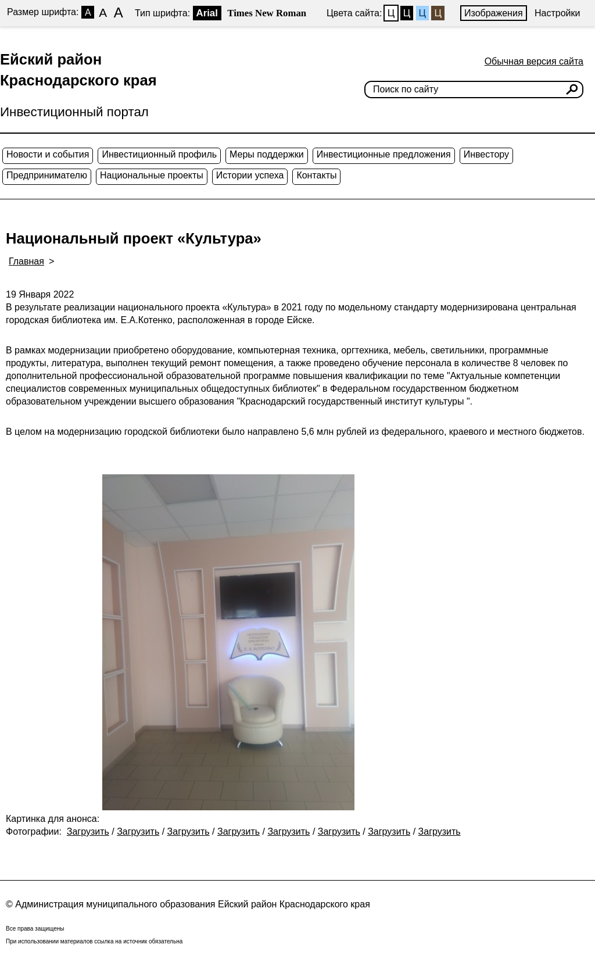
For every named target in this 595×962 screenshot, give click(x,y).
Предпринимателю (46, 175)
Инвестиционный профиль (159, 154)
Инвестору (486, 154)
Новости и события (47, 154)
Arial (207, 13)
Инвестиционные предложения (384, 154)
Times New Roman (266, 13)
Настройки (557, 13)
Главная (26, 261)
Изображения (493, 13)
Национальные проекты (151, 175)
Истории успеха (250, 175)
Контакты (316, 175)
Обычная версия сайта (534, 61)
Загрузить (88, 831)
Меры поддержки (267, 154)
